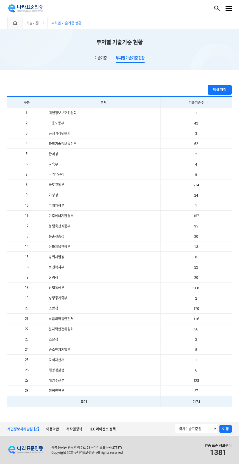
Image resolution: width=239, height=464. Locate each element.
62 (196, 143)
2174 (196, 401)
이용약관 (52, 429)
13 (196, 246)
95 (196, 226)
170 (196, 308)
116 (196, 318)
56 (196, 329)
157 (196, 215)
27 (196, 390)
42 (196, 123)
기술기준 (100, 58)
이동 (225, 429)
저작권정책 (74, 429)
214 (196, 184)
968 (196, 287)
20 (196, 236)
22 (196, 267)
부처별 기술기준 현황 (119, 41)
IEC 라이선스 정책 (103, 429)
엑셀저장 (220, 89)
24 (196, 195)
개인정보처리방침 (23, 429)
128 (196, 380)
